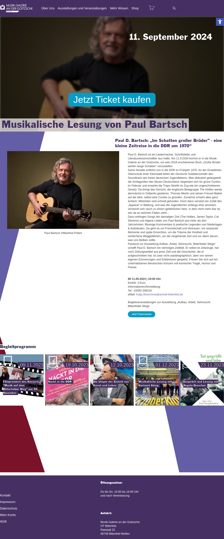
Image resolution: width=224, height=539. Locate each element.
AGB (3, 521)
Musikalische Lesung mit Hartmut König (155, 383)
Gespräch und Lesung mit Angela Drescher (200, 383)
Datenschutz (8, 508)
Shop (135, 8)
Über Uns (47, 8)
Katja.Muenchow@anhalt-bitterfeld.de (159, 294)
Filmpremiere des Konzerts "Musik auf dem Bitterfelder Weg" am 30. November (21, 387)
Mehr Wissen (119, 8)
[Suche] (174, 8)
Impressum (7, 502)
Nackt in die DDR (60, 381)
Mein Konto (8, 515)
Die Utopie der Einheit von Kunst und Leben (111, 383)
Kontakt (5, 495)
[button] (220, 22)
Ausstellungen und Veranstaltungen (82, 8)
